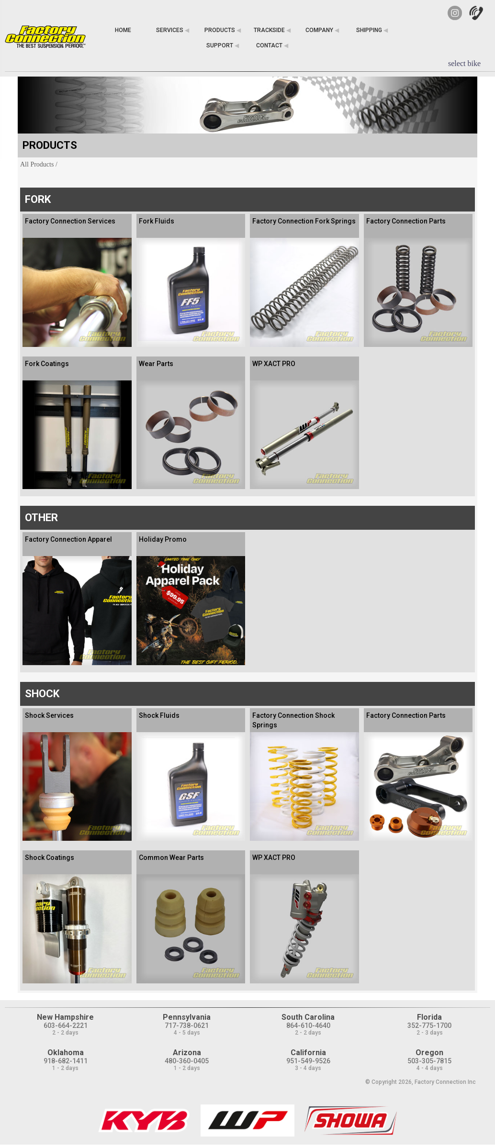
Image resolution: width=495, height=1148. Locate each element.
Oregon (429, 1052)
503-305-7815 (429, 1061)
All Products (37, 164)
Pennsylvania (187, 1017)
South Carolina (308, 1017)
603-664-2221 (66, 1025)
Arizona (187, 1052)
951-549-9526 (308, 1061)
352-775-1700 (429, 1025)
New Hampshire (65, 1017)
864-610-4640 (308, 1025)
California (308, 1052)
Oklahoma (65, 1052)
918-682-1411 (66, 1061)
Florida (429, 1017)
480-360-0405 (187, 1061)
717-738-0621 (187, 1025)
